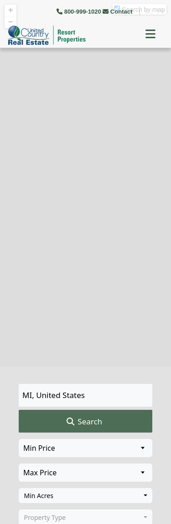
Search (83, 421)
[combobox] (85, 496)
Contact (118, 11)
